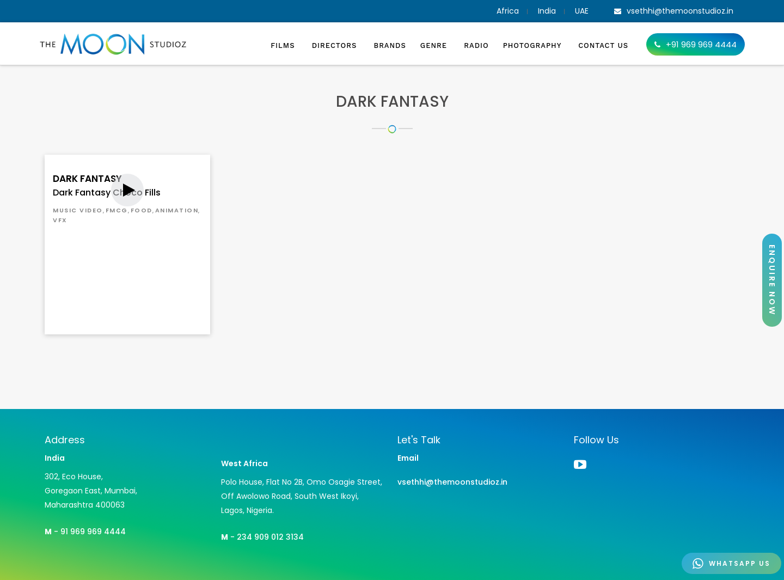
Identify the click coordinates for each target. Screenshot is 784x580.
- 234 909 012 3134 (262, 537)
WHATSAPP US (731, 563)
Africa (508, 10)
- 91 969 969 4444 (85, 531)
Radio (476, 45)
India (547, 10)
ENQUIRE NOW (772, 280)
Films (284, 45)
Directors (336, 45)
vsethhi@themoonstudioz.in (452, 482)
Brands (390, 45)
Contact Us (603, 45)
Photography (534, 45)
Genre (435, 45)
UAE (582, 10)
